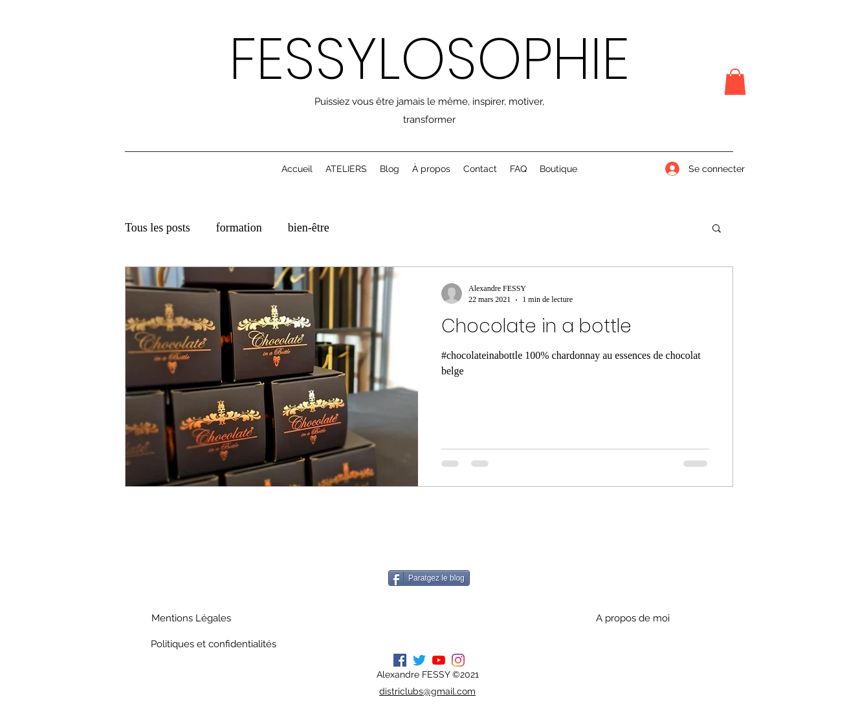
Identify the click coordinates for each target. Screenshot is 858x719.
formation (239, 227)
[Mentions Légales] (191, 618)
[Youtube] (438, 660)
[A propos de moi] (633, 618)
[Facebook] (399, 660)
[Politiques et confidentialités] (213, 644)
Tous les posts (157, 227)
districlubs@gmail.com (427, 691)
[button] (735, 82)
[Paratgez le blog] (429, 578)
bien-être (308, 227)
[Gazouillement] (419, 660)
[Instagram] (458, 660)
